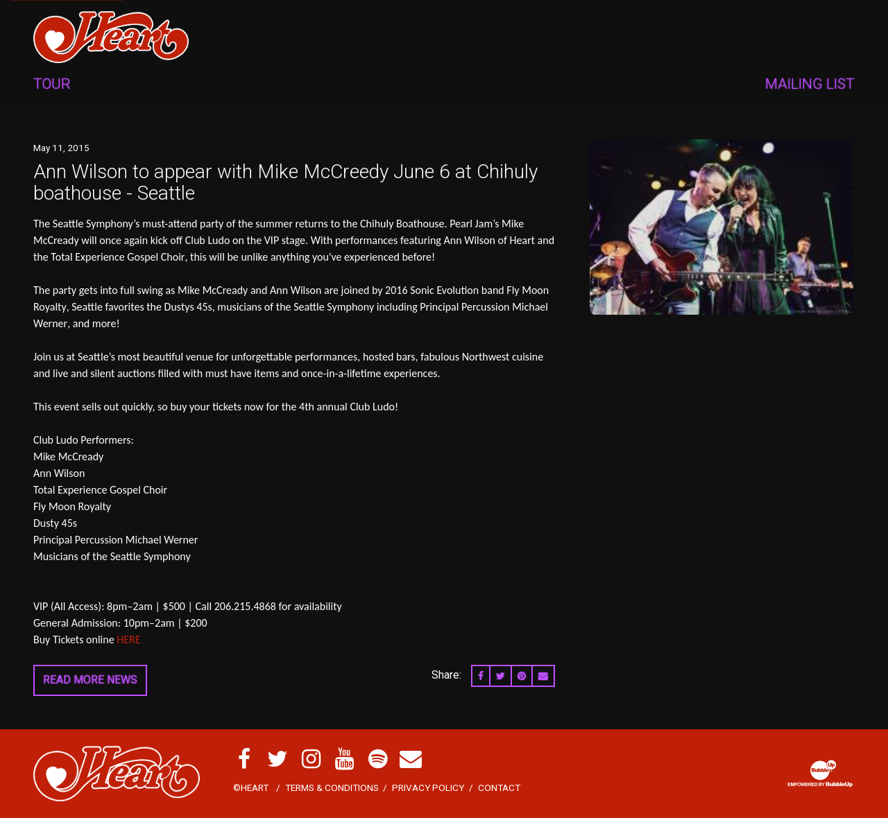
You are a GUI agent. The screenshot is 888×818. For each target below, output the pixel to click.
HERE (128, 639)
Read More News (90, 679)
